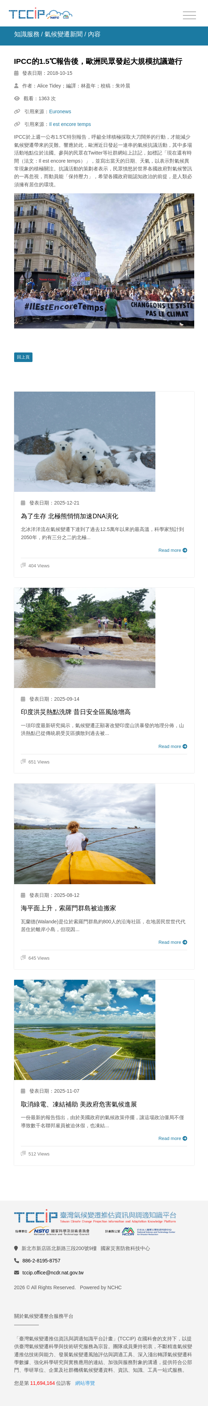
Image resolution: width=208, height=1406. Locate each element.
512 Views (35, 1154)
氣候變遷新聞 (63, 34)
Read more (173, 550)
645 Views (35, 958)
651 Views (35, 762)
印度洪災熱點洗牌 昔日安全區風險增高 (76, 712)
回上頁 (23, 357)
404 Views (35, 566)
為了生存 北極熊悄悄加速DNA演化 (69, 516)
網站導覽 (85, 1383)
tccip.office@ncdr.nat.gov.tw (53, 1272)
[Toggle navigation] (189, 15)
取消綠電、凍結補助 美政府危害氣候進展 (79, 1104)
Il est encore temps (70, 124)
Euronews (60, 111)
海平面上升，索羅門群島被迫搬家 (68, 908)
